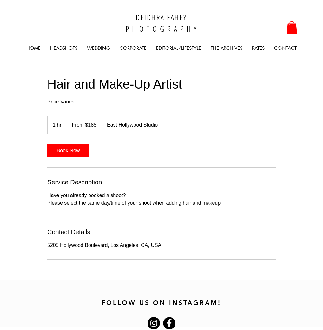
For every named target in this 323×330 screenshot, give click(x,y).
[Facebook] (169, 323)
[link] (68, 150)
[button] (292, 27)
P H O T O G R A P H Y (161, 28)
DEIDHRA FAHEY (161, 17)
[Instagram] (154, 323)
